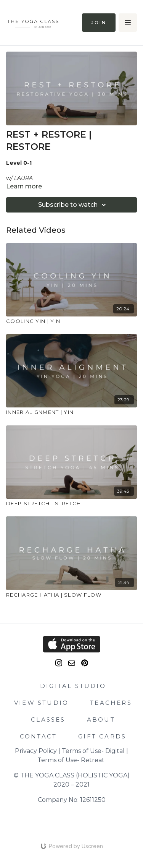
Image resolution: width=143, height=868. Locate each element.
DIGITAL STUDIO (73, 686)
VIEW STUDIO (41, 702)
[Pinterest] (84, 663)
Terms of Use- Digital (93, 750)
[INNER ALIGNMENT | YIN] (71, 412)
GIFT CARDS (102, 736)
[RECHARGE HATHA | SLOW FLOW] (71, 595)
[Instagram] (58, 663)
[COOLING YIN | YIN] (71, 321)
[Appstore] (71, 644)
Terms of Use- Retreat (70, 760)
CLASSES (48, 719)
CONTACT (38, 736)
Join (98, 22)
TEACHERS (111, 702)
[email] (71, 663)
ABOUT (101, 719)
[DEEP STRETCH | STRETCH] (71, 504)
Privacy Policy (36, 750)
